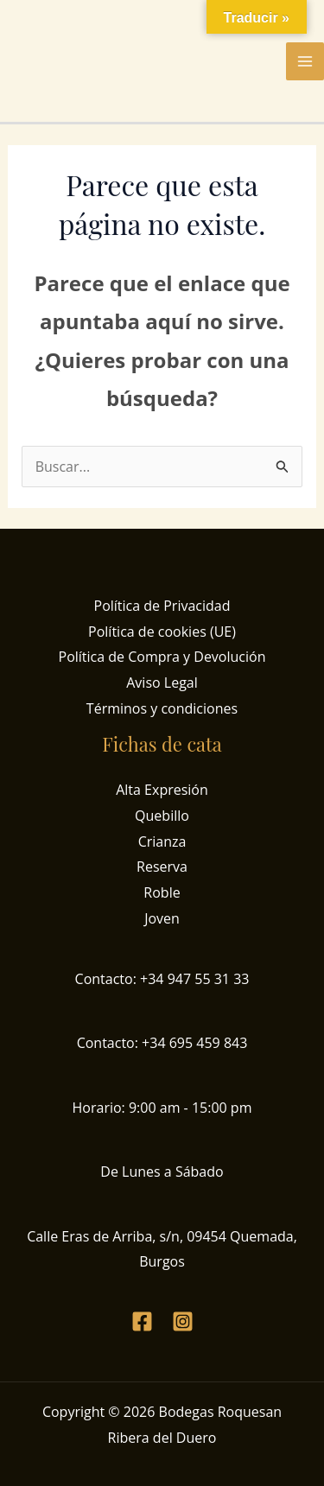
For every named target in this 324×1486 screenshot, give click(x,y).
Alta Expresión (162, 789)
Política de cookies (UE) (162, 631)
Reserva (162, 866)
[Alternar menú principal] (305, 61)
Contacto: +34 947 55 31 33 (162, 978)
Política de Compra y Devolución (162, 656)
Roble (161, 892)
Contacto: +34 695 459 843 (162, 1042)
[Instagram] (183, 1321)
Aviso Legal (162, 682)
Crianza (162, 841)
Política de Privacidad (162, 605)
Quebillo (162, 815)
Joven (162, 918)
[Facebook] (142, 1321)
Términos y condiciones (162, 708)
